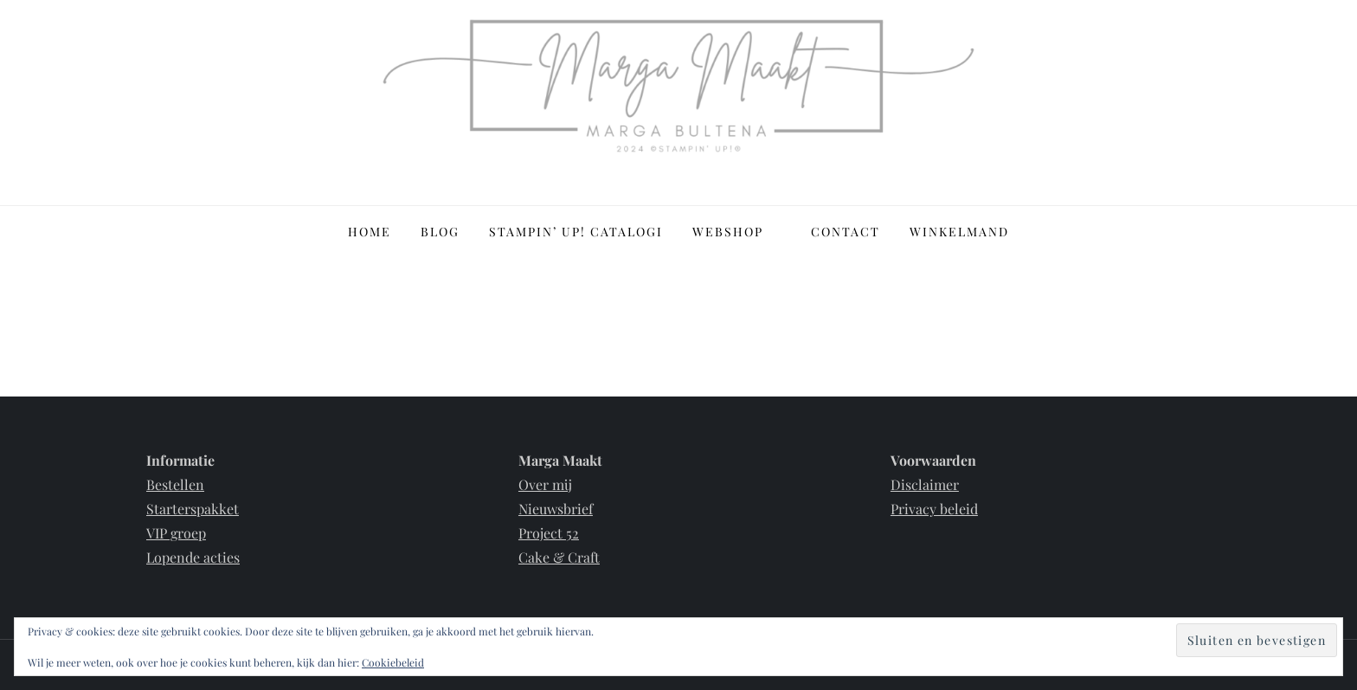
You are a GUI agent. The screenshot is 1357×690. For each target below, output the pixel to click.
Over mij (545, 484)
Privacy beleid (934, 509)
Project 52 (548, 533)
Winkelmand (959, 231)
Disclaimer (925, 484)
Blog (440, 231)
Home (369, 231)
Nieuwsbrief (555, 509)
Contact (845, 231)
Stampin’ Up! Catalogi (576, 231)
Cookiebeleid (393, 662)
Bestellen (175, 484)
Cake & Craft (559, 557)
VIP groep (176, 533)
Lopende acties (193, 557)
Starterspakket (192, 509)
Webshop (736, 231)
